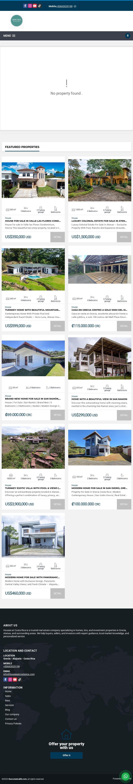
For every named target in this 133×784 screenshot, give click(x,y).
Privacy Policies (13, 723)
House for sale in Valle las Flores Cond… (33, 221)
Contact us (11, 719)
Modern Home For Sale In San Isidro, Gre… (99, 488)
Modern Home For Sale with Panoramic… (32, 577)
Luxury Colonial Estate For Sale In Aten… (99, 221)
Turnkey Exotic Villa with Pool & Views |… (33, 488)
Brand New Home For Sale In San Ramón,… (33, 399)
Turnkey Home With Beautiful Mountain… (32, 310)
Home (8, 691)
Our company (12, 714)
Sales (8, 696)
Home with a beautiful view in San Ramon (99, 399)
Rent (7, 700)
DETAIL (57, 237)
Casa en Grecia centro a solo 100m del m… (99, 310)
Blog (7, 709)
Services (9, 705)
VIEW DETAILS (33, 180)
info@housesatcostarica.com (19, 674)
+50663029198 (64, 6)
